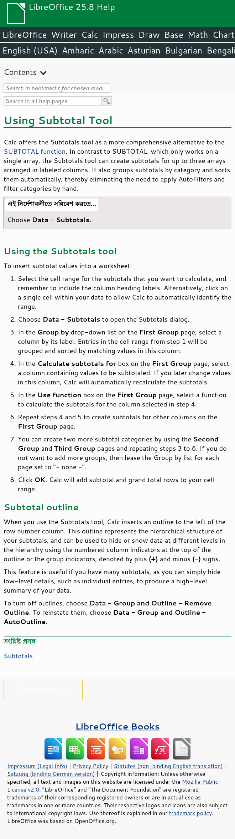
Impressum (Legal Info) (37, 766)
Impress (118, 35)
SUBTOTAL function (35, 151)
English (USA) (30, 50)
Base (173, 35)
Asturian (144, 50)
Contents (20, 71)
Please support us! (43, 689)
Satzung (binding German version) (51, 774)
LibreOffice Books (117, 726)
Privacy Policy (90, 766)
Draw (149, 35)
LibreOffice (24, 35)
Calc (89, 35)
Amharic (78, 50)
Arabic (110, 50)
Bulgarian (183, 50)
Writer (64, 35)
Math (198, 35)
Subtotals (18, 655)
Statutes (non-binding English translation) (168, 766)
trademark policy (190, 813)
